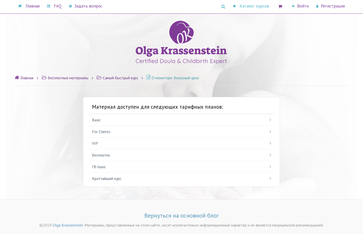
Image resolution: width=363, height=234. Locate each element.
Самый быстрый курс (117, 77)
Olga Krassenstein (68, 225)
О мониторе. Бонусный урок (172, 77)
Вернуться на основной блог (181, 215)
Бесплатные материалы (65, 77)
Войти (300, 6)
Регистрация (330, 6)
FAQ (54, 6)
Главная (29, 6)
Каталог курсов (251, 6)
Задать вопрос (85, 6)
